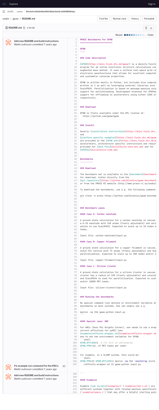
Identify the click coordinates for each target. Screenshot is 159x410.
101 (75, 345)
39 (75, 156)
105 (75, 358)
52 (75, 195)
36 (75, 146)
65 (75, 235)
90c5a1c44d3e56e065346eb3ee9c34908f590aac (50, 11)
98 (75, 336)
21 (75, 100)
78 (75, 275)
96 (75, 330)
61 (75, 223)
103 (75, 352)
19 (75, 94)
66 (75, 238)
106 (75, 361)
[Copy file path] (24, 28)
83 (75, 290)
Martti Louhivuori (23, 44)
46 (75, 177)
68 (75, 244)
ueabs (6, 18)
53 (75, 198)
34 (75, 140)
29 (75, 125)
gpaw (16, 18)
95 (75, 327)
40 (75, 159)
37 (75, 149)
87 (75, 303)
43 (75, 168)
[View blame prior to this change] (64, 366)
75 (75, 266)
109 (75, 377)
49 (75, 186)
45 (75, 174)
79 (75, 278)
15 (75, 82)
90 (75, 312)
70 (75, 250)
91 (75, 315)
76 (75, 269)
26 (75, 116)
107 (75, 364)
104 (75, 355)
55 (75, 205)
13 (75, 76)
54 (75, 201)
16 (75, 85)
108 (75, 373)
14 (75, 79)
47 (75, 180)
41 (75, 162)
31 (75, 131)
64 (75, 232)
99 (75, 339)
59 (75, 217)
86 (75, 299)
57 (75, 211)
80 (75, 281)
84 (75, 293)
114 (75, 392)
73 (75, 260)
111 (75, 383)
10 (75, 67)
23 (75, 107)
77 (75, 272)
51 (75, 192)
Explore (14, 4)
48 (75, 183)
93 (75, 321)
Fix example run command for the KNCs (36, 365)
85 (75, 296)
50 (75, 189)
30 (75, 128)
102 (75, 348)
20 (75, 97)
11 (75, 70)
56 (75, 208)
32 (75, 134)
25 (75, 113)
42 (75, 165)
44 (75, 171)
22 (75, 103)
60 (75, 220)
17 (75, 88)
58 (75, 214)
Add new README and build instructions (36, 41)
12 (75, 73)
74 (75, 263)
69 (75, 247)
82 (75, 287)
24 (75, 110)
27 (75, 119)
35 (75, 143)
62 (75, 226)
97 (75, 333)
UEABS (10, 11)
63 (75, 229)
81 (75, 284)
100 (75, 342)
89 (75, 309)
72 (75, 257)
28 (75, 122)
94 (75, 324)
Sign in (151, 4)
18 (75, 91)
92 (75, 318)
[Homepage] (4, 3)
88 (75, 306)
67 (75, 241)
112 (75, 386)
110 (75, 380)
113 (75, 389)
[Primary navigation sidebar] (3, 11)
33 (75, 137)
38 (75, 152)
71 (75, 254)
